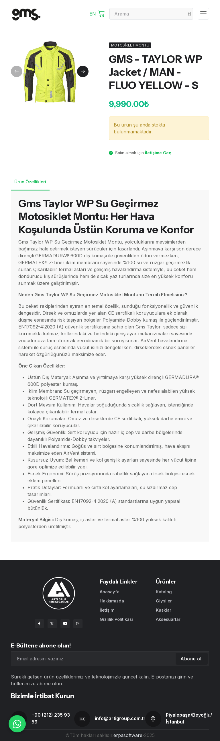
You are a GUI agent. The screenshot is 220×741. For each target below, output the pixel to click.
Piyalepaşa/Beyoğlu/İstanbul (189, 718)
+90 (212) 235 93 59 (51, 718)
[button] (16, 71)
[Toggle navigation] (203, 14)
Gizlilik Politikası (116, 619)
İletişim (107, 610)
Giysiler (164, 601)
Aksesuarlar (168, 619)
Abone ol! (191, 659)
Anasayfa (109, 591)
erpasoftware (127, 735)
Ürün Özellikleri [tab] (30, 181)
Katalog (164, 591)
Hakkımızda (112, 601)
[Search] (151, 14)
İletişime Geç (158, 152)
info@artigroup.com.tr (120, 718)
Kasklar (163, 610)
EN (92, 14)
